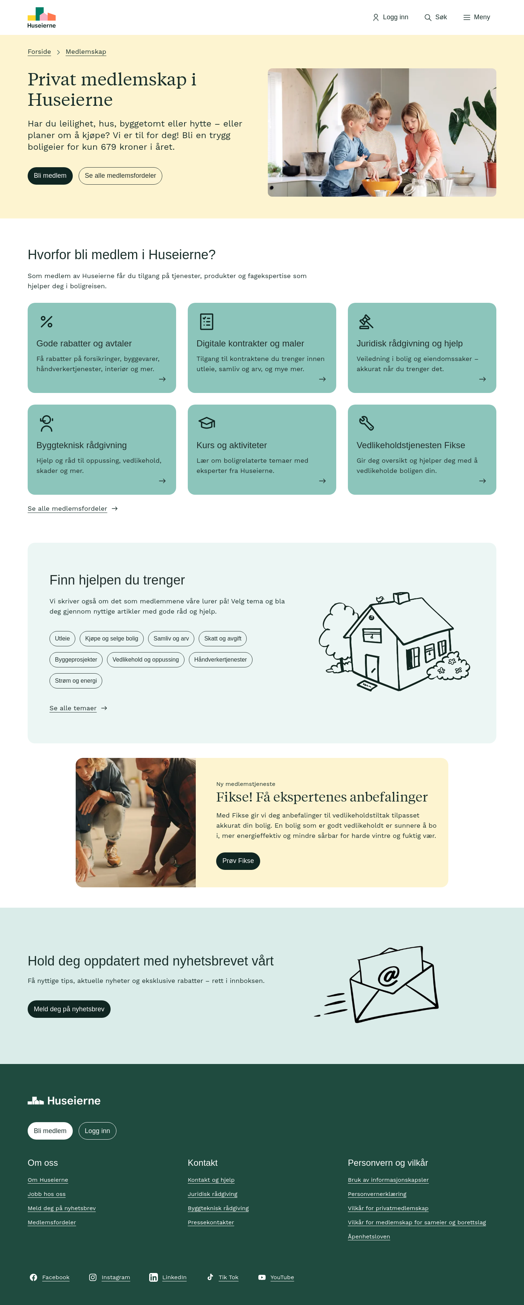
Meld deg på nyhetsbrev (69, 1009)
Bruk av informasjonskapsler (388, 1179)
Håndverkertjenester (220, 659)
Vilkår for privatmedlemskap (388, 1208)
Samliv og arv (171, 638)
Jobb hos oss (47, 1193)
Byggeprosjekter (76, 659)
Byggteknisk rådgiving (218, 1208)
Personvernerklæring (377, 1193)
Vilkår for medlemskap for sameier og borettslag (417, 1222)
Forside (39, 51)
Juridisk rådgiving (212, 1193)
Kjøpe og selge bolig (111, 638)
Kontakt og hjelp (211, 1179)
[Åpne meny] (476, 17)
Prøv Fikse (238, 860)
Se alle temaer (73, 708)
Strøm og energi (76, 681)
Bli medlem (50, 175)
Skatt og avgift (222, 638)
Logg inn (97, 1131)
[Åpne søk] (435, 17)
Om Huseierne (48, 1179)
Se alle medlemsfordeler (120, 175)
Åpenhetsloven (369, 1236)
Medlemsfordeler (52, 1222)
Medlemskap (86, 51)
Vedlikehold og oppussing (145, 659)
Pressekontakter (211, 1222)
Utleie (62, 638)
